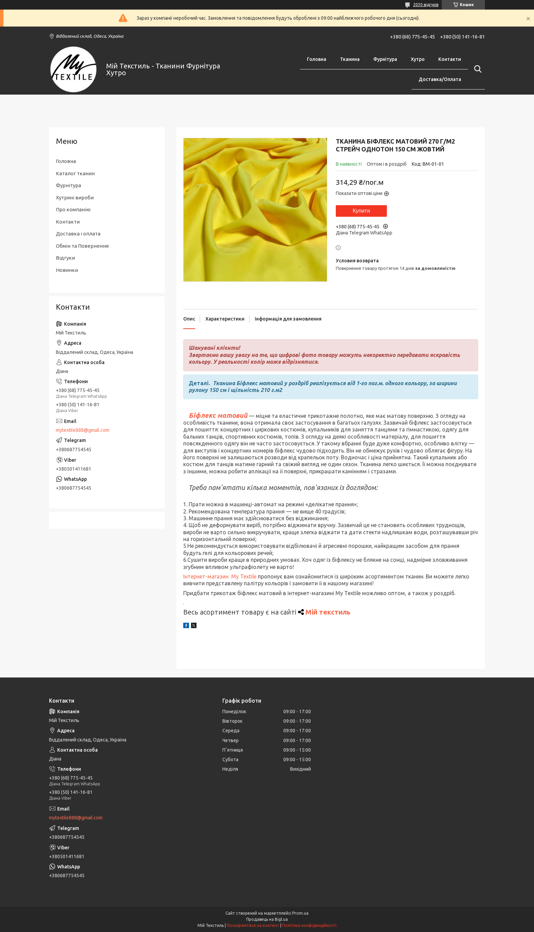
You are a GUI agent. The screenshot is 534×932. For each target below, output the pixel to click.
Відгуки (65, 258)
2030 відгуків (425, 4)
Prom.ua (300, 913)
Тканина (350, 59)
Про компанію (73, 209)
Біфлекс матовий (218, 415)
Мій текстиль (327, 612)
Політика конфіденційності (309, 925)
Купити (361, 211)
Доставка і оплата (78, 233)
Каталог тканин (75, 173)
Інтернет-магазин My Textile (219, 576)
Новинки (67, 270)
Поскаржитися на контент (253, 925)
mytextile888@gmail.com (82, 430)
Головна (316, 59)
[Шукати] (476, 69)
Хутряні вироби (75, 197)
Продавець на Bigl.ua (267, 919)
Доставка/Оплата (440, 79)
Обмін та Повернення (82, 246)
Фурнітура (385, 59)
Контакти (449, 59)
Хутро (418, 59)
